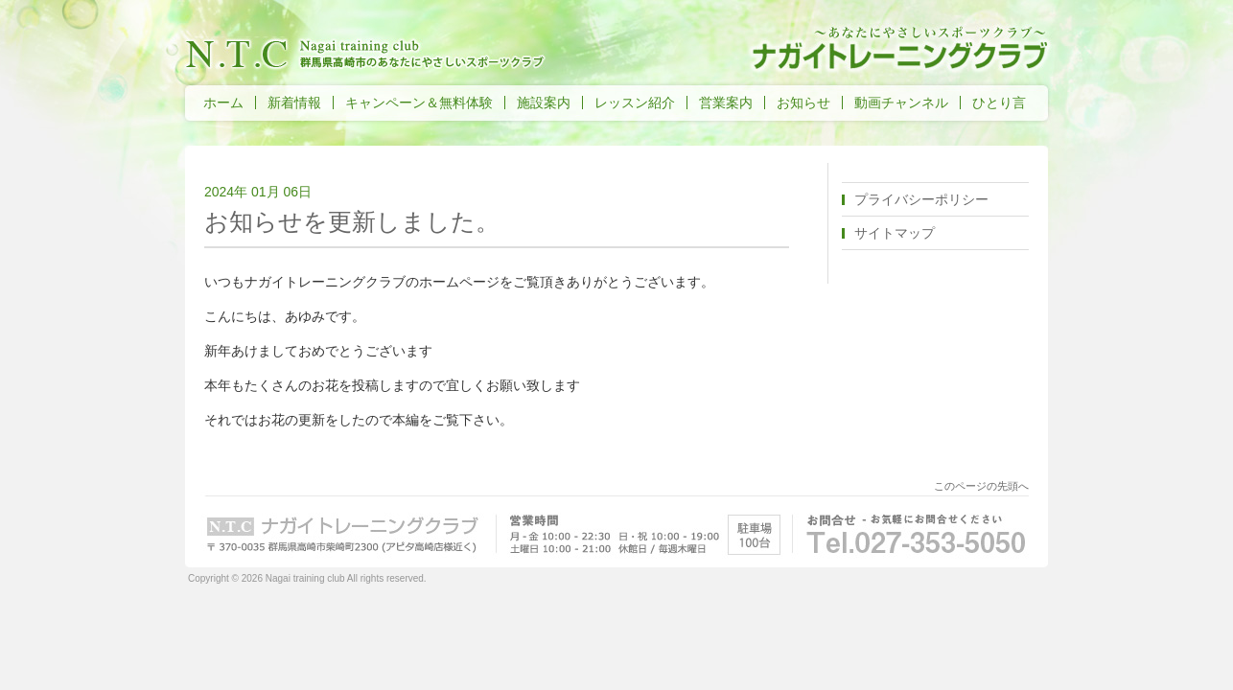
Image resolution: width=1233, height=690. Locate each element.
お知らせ (803, 102)
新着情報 (294, 102)
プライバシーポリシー (921, 199)
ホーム (223, 102)
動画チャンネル (901, 102)
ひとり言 (999, 102)
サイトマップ (894, 233)
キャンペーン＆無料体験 (419, 102)
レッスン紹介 (634, 102)
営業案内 (726, 102)
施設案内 (543, 102)
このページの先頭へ (981, 486)
